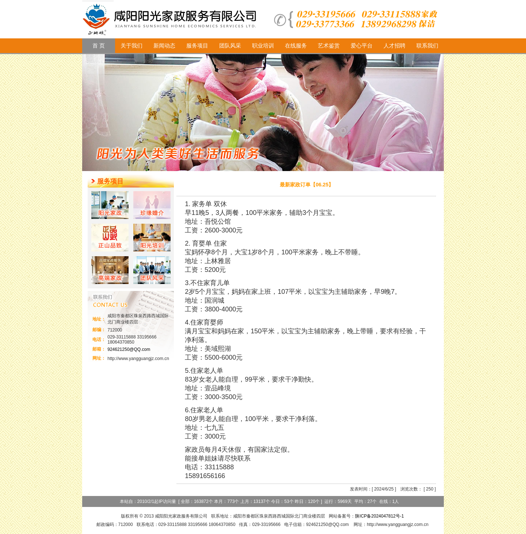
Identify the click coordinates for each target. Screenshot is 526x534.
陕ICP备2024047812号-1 (379, 516)
